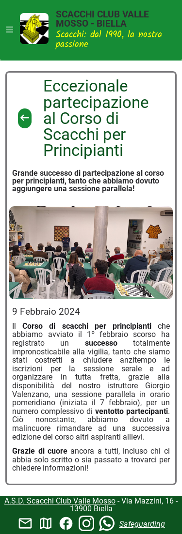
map (45, 523)
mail (25, 523)
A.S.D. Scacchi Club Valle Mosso (60, 500)
